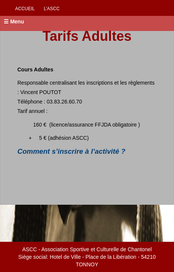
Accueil (25, 8)
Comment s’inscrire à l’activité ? (71, 151)
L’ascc (52, 8)
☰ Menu (14, 22)
